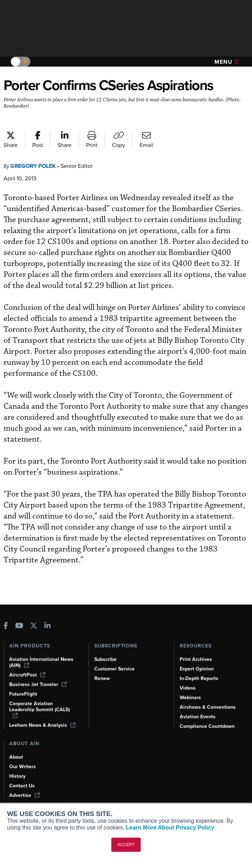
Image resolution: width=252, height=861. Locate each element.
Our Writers (22, 767)
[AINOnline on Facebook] (6, 626)
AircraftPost (27, 675)
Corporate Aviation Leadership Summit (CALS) (39, 709)
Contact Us (22, 786)
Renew (102, 678)
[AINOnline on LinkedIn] (47, 626)
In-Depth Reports (199, 678)
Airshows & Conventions (208, 707)
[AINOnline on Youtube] (19, 626)
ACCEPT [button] (126, 844)
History (17, 776)
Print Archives (196, 659)
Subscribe (105, 659)
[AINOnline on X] (33, 626)
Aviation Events (197, 717)
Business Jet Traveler (38, 684)
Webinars (190, 698)
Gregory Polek (33, 166)
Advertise (24, 795)
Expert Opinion (197, 669)
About (16, 757)
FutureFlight (23, 694)
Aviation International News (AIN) (41, 662)
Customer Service (114, 669)
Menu (226, 62)
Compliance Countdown (207, 726)
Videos (188, 688)
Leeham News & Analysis (42, 725)
